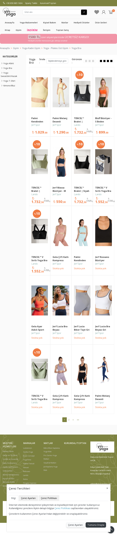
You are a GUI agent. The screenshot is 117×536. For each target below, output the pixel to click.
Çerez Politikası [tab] (49, 498)
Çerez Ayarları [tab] (28, 498)
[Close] (107, 488)
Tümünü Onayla (95, 524)
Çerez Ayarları (75, 524)
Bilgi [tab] (13, 498)
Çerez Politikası (63, 508)
